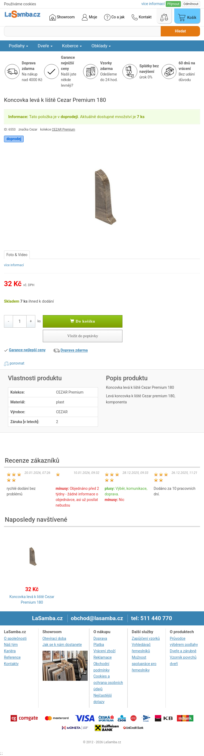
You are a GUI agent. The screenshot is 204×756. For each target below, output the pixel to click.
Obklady (101, 45)
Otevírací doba (54, 638)
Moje (89, 17)
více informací (14, 265)
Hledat (180, 31)
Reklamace (103, 657)
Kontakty (11, 664)
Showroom (62, 17)
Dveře (45, 45)
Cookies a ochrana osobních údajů (108, 682)
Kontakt (141, 17)
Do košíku (82, 321)
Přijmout (173, 4)
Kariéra (10, 651)
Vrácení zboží (105, 651)
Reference (12, 657)
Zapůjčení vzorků (146, 638)
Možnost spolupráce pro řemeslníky (144, 663)
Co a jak (114, 17)
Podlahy (18, 45)
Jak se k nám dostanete (62, 644)
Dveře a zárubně (183, 651)
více (153, 4)
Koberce (72, 45)
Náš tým (11, 644)
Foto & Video (16, 255)
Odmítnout (191, 4)
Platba (99, 644)
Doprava (100, 638)
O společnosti (15, 638)
